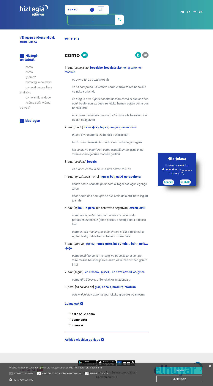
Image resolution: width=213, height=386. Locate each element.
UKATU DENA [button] (179, 378)
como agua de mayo (39, 82)
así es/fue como (83, 314)
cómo (29, 72)
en (201, 12)
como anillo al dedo (38, 97)
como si (77, 325)
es (188, 12)
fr (194, 12)
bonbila (168, 182)
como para (79, 319)
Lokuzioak (74, 303)
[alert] (106, 374)
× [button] (209, 366)
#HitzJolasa (28, 42)
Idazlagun (32, 121)
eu (182, 12)
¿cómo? (31, 77)
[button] (11, 373)
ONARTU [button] (179, 370)
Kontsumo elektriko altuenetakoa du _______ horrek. (177, 169)
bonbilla (185, 182)
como (29, 67)
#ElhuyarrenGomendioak (37, 37)
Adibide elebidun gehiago (84, 339)
